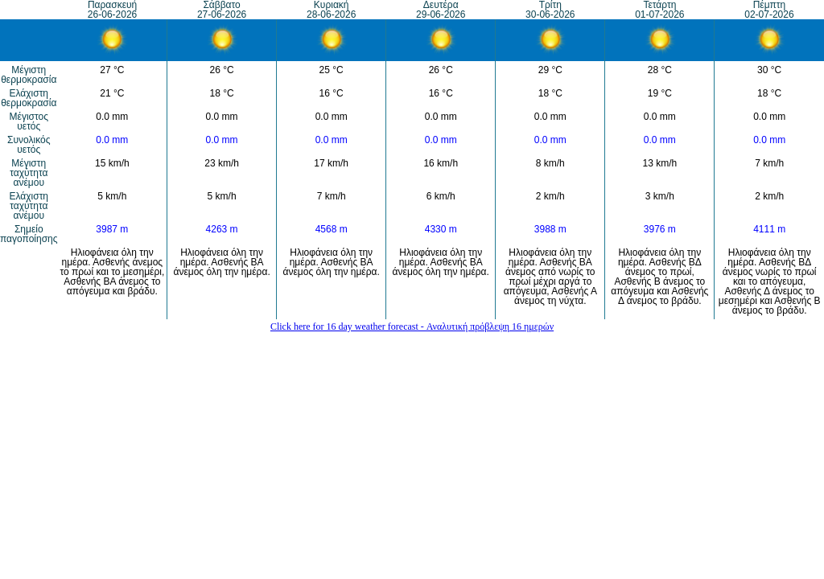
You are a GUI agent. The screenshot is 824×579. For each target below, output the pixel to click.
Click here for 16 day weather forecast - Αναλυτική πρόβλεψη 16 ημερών (412, 326)
